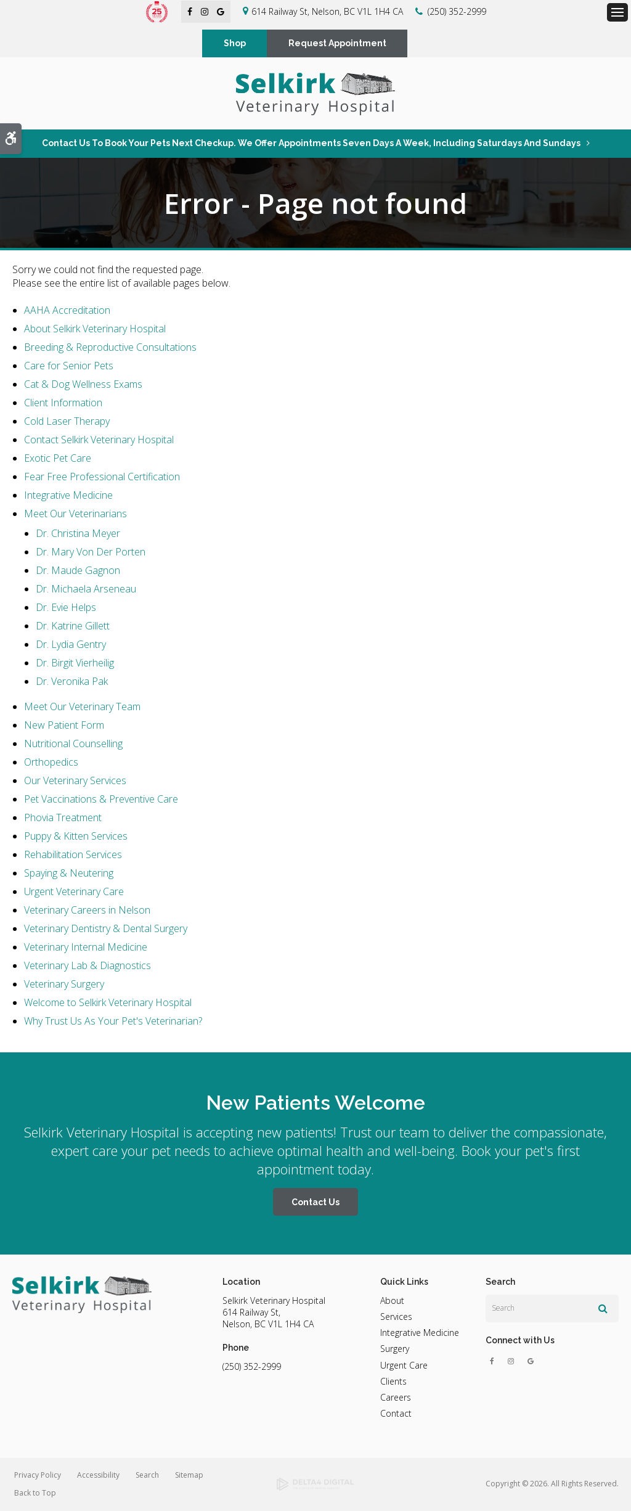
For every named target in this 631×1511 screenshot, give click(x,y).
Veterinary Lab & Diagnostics (87, 966)
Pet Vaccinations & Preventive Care (101, 799)
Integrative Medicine (68, 495)
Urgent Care (404, 1365)
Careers (395, 1398)
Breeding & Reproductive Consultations (110, 347)
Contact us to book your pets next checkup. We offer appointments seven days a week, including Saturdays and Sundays (311, 143)
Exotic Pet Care (57, 458)
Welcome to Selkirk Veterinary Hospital (108, 1003)
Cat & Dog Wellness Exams (83, 384)
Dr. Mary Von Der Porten (90, 552)
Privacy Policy (37, 1475)
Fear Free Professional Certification (102, 477)
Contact (396, 1414)
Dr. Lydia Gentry (71, 645)
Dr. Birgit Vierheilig (75, 663)
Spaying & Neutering (68, 873)
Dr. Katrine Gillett (73, 626)
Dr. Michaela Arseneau (86, 589)
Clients (393, 1382)
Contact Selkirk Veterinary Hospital (99, 440)
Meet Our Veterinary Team (82, 707)
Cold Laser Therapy (67, 421)
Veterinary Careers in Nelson (87, 910)
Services (396, 1317)
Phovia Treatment (63, 818)
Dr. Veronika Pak (72, 682)
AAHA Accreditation (67, 310)
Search (147, 1475)
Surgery (394, 1349)
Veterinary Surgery (64, 984)
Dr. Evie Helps (66, 608)
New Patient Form (64, 725)
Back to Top (35, 1493)
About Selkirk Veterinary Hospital (95, 329)
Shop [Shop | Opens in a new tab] (235, 44)
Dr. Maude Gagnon (78, 571)
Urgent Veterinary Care (74, 892)
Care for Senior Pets (68, 366)
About (392, 1300)
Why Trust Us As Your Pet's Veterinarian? (113, 1021)
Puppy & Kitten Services (76, 836)
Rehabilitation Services (73, 855)
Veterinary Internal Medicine (85, 947)
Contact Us (315, 1203)
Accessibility (98, 1475)
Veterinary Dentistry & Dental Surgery (105, 929)
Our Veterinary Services (75, 781)
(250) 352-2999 (457, 11)
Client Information (63, 403)
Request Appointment (337, 44)
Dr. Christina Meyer (78, 534)
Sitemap (189, 1475)
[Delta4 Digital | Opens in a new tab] (315, 1485)
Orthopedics (51, 762)
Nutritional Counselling (73, 744)
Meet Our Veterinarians (75, 514)
